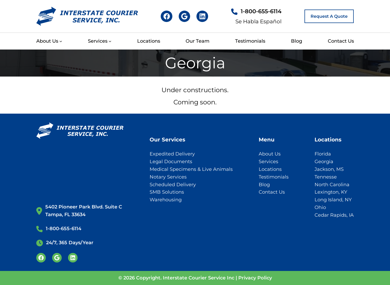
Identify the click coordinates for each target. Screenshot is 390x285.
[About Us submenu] (60, 41)
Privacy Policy (255, 278)
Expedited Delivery (172, 154)
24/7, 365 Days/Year (69, 243)
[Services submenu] (110, 41)
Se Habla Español (258, 21)
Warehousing (166, 200)
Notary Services (168, 177)
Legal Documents (171, 161)
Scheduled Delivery (173, 185)
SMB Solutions (167, 192)
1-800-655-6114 (261, 11)
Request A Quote (329, 16)
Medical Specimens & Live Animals (191, 169)
